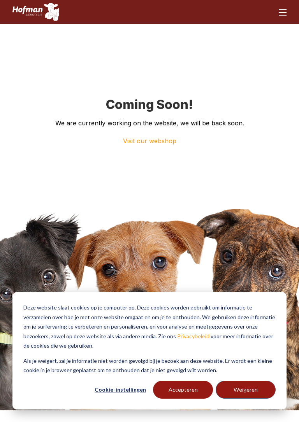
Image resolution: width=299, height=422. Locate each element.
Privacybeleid (193, 336)
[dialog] (149, 351)
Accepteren (183, 389)
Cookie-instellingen (120, 389)
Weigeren (246, 389)
